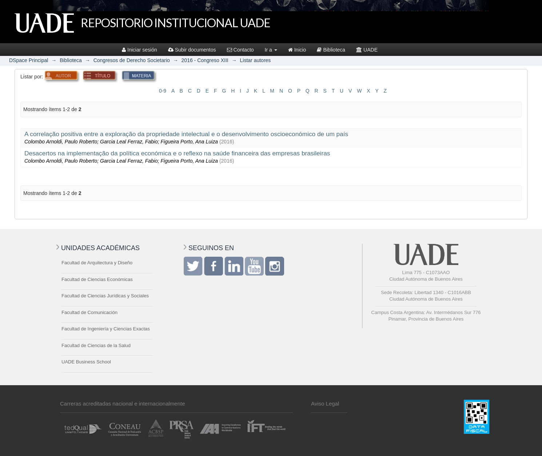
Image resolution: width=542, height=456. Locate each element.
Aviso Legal (325, 403)
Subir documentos (192, 50)
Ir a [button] (271, 50)
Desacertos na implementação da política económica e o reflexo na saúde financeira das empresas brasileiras (177, 153)
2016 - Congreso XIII (205, 60)
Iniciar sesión (139, 50)
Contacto (240, 50)
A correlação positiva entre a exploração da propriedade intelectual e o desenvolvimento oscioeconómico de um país (186, 134)
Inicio (297, 50)
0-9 (162, 91)
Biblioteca (331, 50)
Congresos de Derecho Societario (131, 60)
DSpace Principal (28, 60)
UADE (367, 50)
